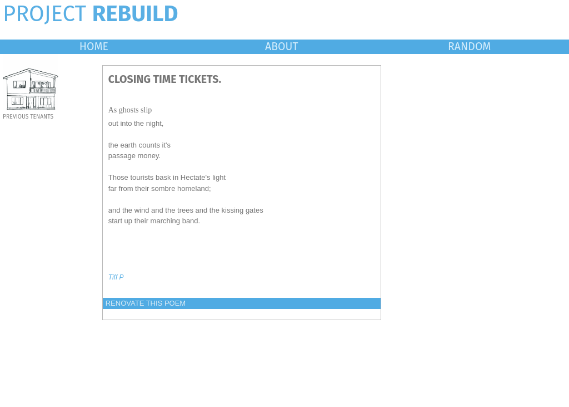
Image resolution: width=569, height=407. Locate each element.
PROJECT (90, 14)
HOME (93, 46)
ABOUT (281, 46)
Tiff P (116, 277)
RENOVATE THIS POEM (146, 303)
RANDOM (469, 46)
